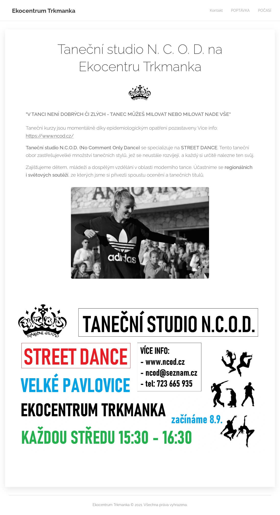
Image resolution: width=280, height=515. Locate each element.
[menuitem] (215, 10)
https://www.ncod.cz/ (50, 135)
